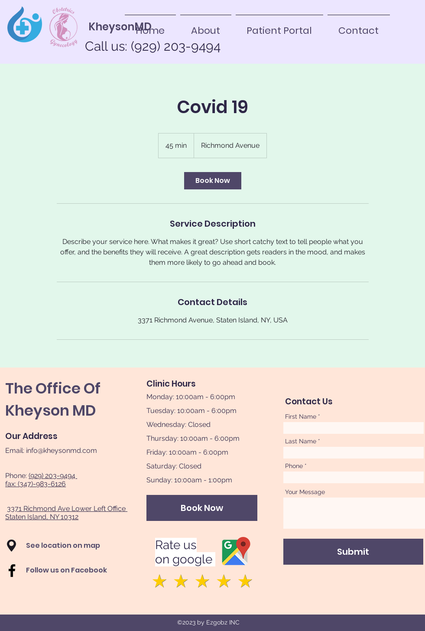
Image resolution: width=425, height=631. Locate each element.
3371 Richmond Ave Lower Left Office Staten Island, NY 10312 (66, 512)
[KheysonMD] (120, 26)
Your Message (305, 492)
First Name (300, 416)
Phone (294, 466)
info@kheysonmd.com (61, 450)
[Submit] (353, 552)
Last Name (300, 441)
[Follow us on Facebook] (75, 570)
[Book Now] (201, 508)
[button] (11, 546)
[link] (212, 180)
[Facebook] (11, 570)
